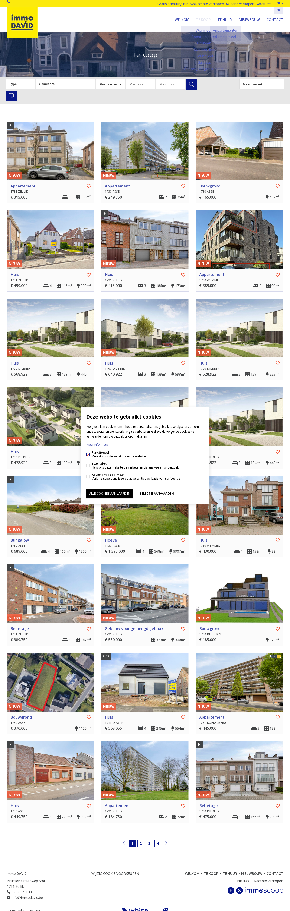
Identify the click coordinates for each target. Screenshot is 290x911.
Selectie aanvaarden (157, 493)
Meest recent (253, 81)
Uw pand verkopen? (236, 3)
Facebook (231, 887)
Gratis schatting (162, 3)
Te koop (203, 18)
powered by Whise (140, 907)
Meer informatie (97, 445)
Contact (275, 18)
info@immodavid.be (27, 894)
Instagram (239, 887)
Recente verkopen (205, 3)
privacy (35, 907)
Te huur (225, 18)
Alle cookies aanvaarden (109, 493)
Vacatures (262, 3)
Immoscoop (264, 887)
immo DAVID (17, 870)
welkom (182, 18)
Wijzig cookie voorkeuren (115, 870)
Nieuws (183, 3)
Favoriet (89, 183)
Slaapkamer (108, 81)
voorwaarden (16, 907)
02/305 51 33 (21, 3)
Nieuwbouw (249, 18)
